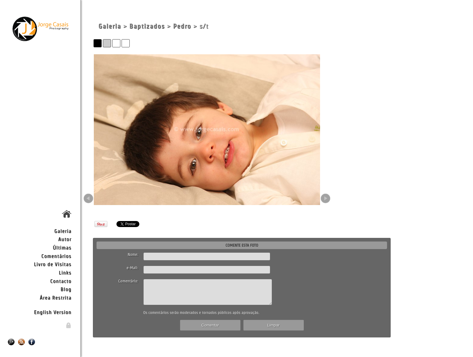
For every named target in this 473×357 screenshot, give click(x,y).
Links (65, 272)
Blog (66, 289)
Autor (64, 239)
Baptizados (147, 26)
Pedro (182, 26)
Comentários (56, 256)
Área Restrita (55, 297)
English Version (52, 312)
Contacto (60, 281)
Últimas (62, 247)
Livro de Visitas (52, 264)
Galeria (62, 231)
